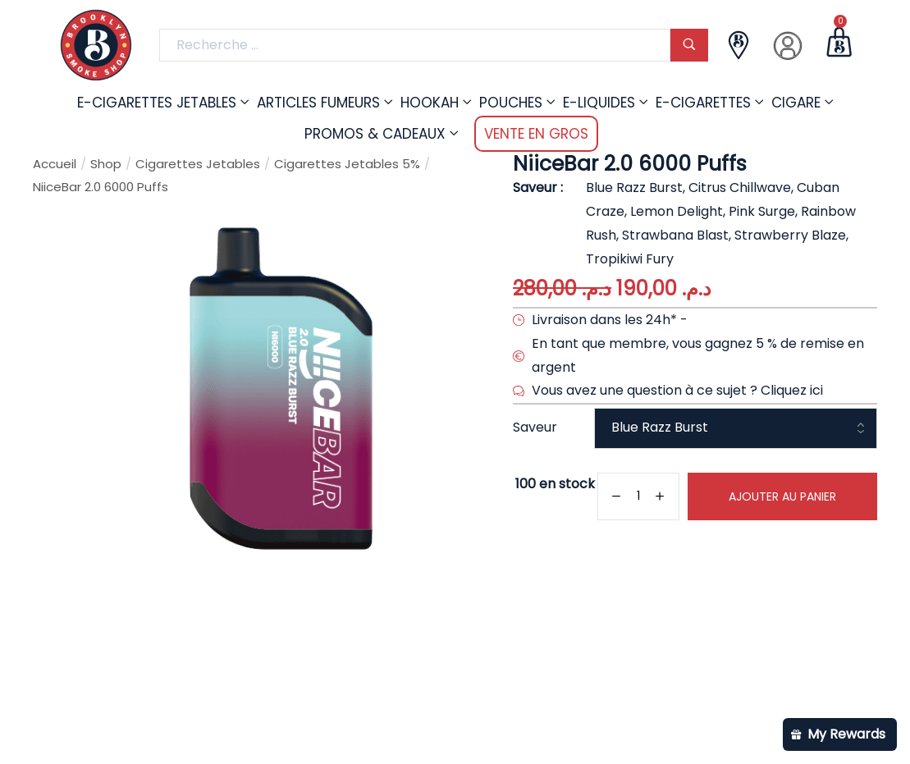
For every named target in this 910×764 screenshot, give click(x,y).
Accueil (54, 163)
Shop (105, 163)
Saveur (535, 427)
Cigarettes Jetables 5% (347, 163)
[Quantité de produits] (638, 496)
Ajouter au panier (782, 496)
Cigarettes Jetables (197, 163)
